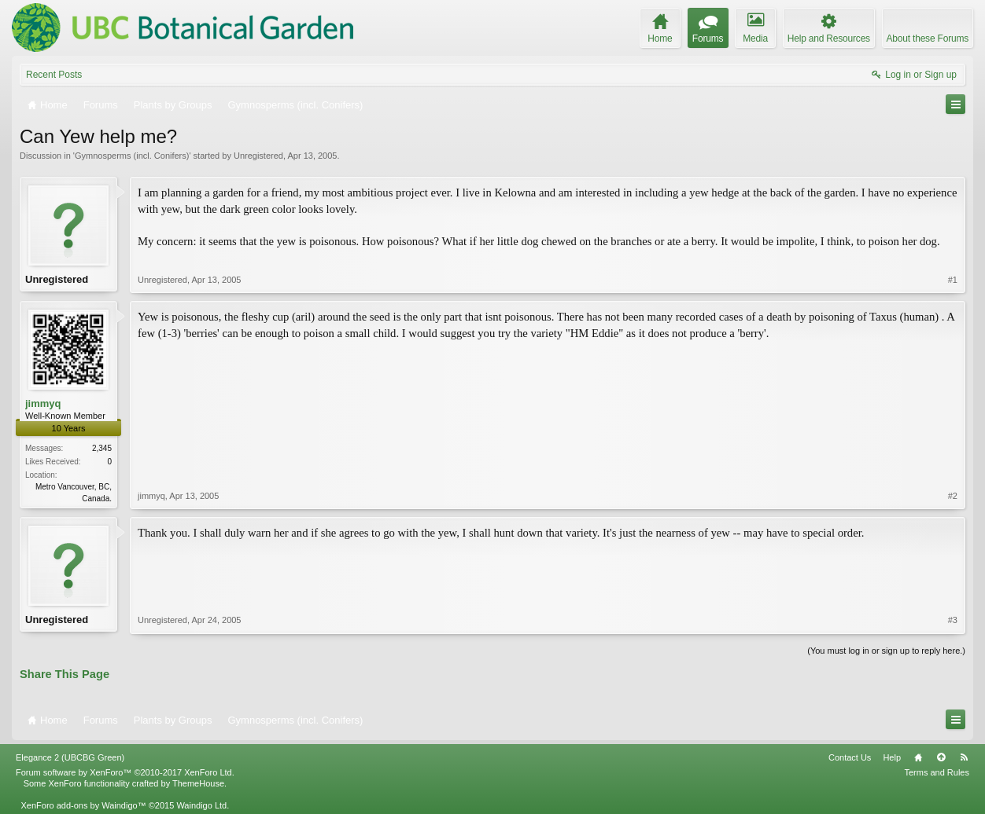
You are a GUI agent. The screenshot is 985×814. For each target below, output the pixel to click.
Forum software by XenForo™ (125, 772)
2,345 (102, 448)
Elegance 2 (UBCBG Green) (70, 757)
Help (892, 757)
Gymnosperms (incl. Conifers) (132, 155)
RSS (963, 757)
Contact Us (849, 757)
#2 (952, 495)
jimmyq (43, 403)
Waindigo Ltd (201, 805)
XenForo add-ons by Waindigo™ (83, 805)
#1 (952, 279)
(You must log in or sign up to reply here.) (886, 650)
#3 (952, 620)
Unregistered (258, 155)
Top (940, 757)
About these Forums (927, 38)
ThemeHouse (198, 783)
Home (918, 757)
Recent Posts (54, 74)
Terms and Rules (936, 772)
